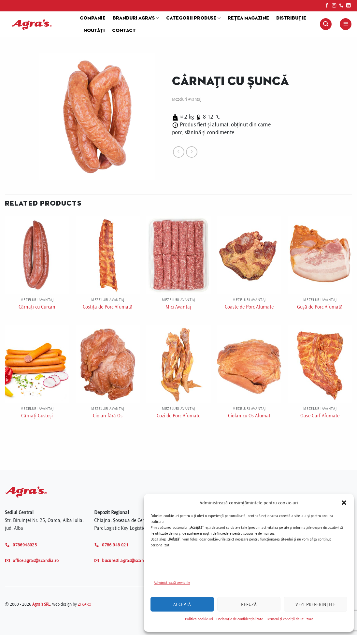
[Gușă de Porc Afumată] (320, 255)
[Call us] (341, 5)
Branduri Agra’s (136, 18)
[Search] (326, 24)
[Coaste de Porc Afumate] (249, 255)
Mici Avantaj (178, 307)
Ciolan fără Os (107, 415)
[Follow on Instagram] (334, 5)
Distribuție (291, 18)
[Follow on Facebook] (327, 5)
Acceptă (182, 604)
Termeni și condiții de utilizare (289, 619)
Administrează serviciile (172, 582)
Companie (93, 18)
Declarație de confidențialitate (239, 619)
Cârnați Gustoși (37, 415)
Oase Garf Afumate (319, 415)
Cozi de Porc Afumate (178, 415)
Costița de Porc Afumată (108, 307)
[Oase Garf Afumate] (320, 364)
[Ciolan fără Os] (108, 364)
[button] (344, 502)
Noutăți (94, 30)
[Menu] (345, 24)
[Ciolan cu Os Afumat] (249, 364)
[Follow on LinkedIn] (348, 5)
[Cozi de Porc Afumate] (178, 364)
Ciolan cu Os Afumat (249, 415)
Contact (124, 30)
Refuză (249, 604)
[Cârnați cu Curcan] (37, 255)
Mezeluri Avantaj (187, 99)
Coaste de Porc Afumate (249, 307)
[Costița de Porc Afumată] (108, 255)
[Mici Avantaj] (178, 255)
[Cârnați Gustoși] (37, 364)
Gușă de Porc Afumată (320, 307)
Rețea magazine (248, 18)
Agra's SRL (41, 604)
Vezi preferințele (315, 604)
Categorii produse (193, 18)
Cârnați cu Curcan (37, 307)
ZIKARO (84, 604)
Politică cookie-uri (199, 619)
